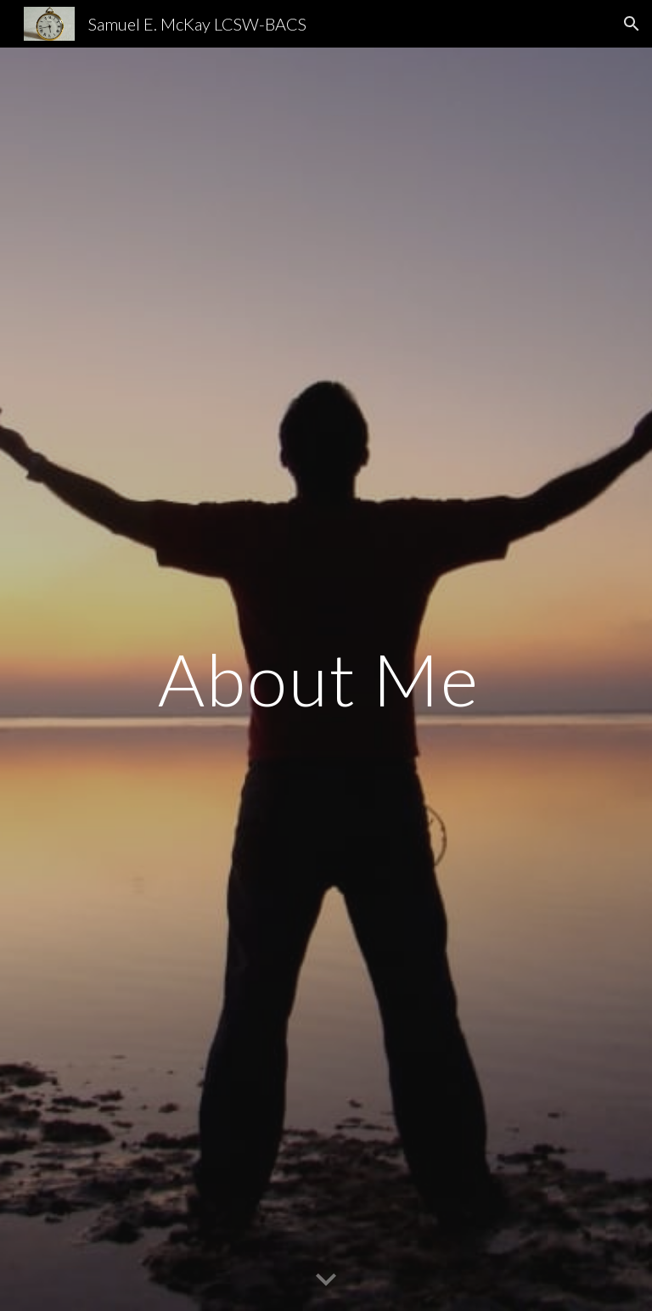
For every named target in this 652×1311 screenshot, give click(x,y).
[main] (326, 679)
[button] (631, 23)
